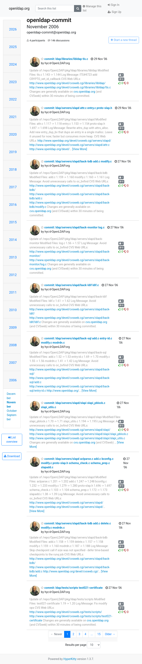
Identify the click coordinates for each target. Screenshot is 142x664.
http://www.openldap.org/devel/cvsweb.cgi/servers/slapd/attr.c (69, 144)
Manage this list (92, 8)
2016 (13, 205)
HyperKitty (69, 659)
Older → (110, 634)
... (92, 634)
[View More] (79, 149)
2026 (13, 29)
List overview (11, 439)
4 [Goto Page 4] (85, 634)
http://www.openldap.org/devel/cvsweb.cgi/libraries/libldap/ (67, 83)
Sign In (113, 4)
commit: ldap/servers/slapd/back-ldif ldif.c (70, 285)
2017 (13, 187)
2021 (13, 117)
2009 (13, 327)
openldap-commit (49, 20)
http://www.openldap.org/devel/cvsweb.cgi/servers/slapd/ (74, 140)
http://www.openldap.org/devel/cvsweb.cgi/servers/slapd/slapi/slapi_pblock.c (78, 434)
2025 (13, 47)
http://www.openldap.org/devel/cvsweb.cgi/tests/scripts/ (65, 612)
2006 (13, 380)
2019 (13, 152)
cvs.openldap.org (84, 91)
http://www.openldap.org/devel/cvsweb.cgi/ (70, 571)
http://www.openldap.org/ (63, 390)
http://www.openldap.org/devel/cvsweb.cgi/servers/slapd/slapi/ (69, 429)
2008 (13, 345)
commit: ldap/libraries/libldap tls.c (64, 59)
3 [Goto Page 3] (79, 634)
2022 (13, 99)
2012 (13, 275)
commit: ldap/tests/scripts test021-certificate (71, 587)
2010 (13, 310)
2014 (13, 240)
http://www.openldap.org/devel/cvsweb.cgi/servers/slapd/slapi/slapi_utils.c (77, 438)
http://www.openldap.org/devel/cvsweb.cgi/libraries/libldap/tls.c (70, 87)
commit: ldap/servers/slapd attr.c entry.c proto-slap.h (76, 108)
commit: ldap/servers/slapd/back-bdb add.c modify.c (76, 161)
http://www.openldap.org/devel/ (49, 149)
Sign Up (114, 12)
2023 (13, 82)
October (12, 410)
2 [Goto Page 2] (73, 634)
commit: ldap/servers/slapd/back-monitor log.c (72, 227)
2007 (13, 363)
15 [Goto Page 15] (99, 634)
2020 (13, 134)
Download (12, 456)
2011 (13, 292)
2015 (13, 222)
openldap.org (19, 8)
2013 (13, 257)
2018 (13, 169)
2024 (13, 64)
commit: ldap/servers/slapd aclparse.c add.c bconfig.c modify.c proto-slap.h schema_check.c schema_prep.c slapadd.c (77, 463)
